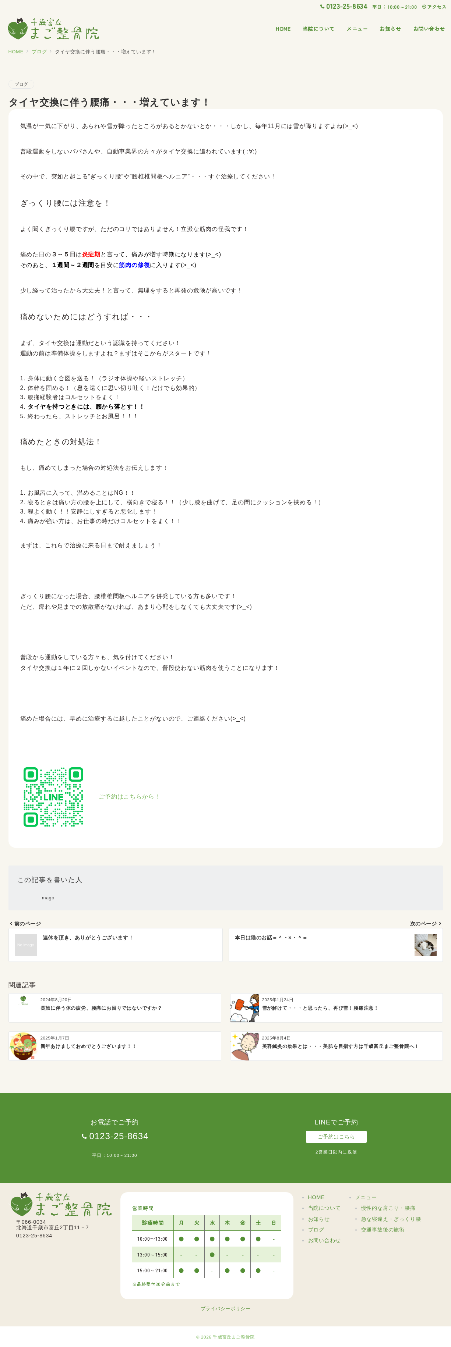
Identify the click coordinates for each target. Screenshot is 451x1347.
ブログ (21, 84)
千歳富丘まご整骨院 (234, 1336)
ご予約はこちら (336, 1137)
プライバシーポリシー (225, 1308)
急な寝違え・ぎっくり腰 (391, 1219)
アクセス (434, 6)
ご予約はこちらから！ (130, 797)
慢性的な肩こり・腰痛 (388, 1208)
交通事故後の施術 (383, 1230)
